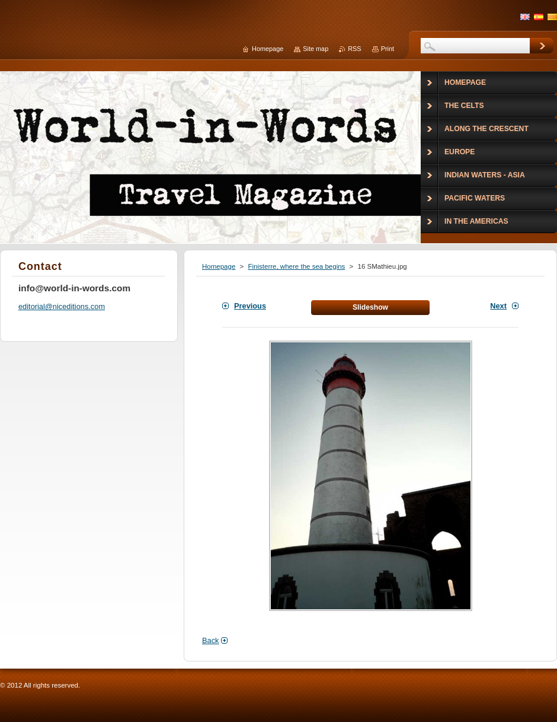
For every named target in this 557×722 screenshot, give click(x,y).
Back (210, 640)
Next (498, 305)
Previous (250, 305)
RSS (354, 48)
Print (387, 48)
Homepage (218, 266)
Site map (315, 48)
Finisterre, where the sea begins (296, 266)
